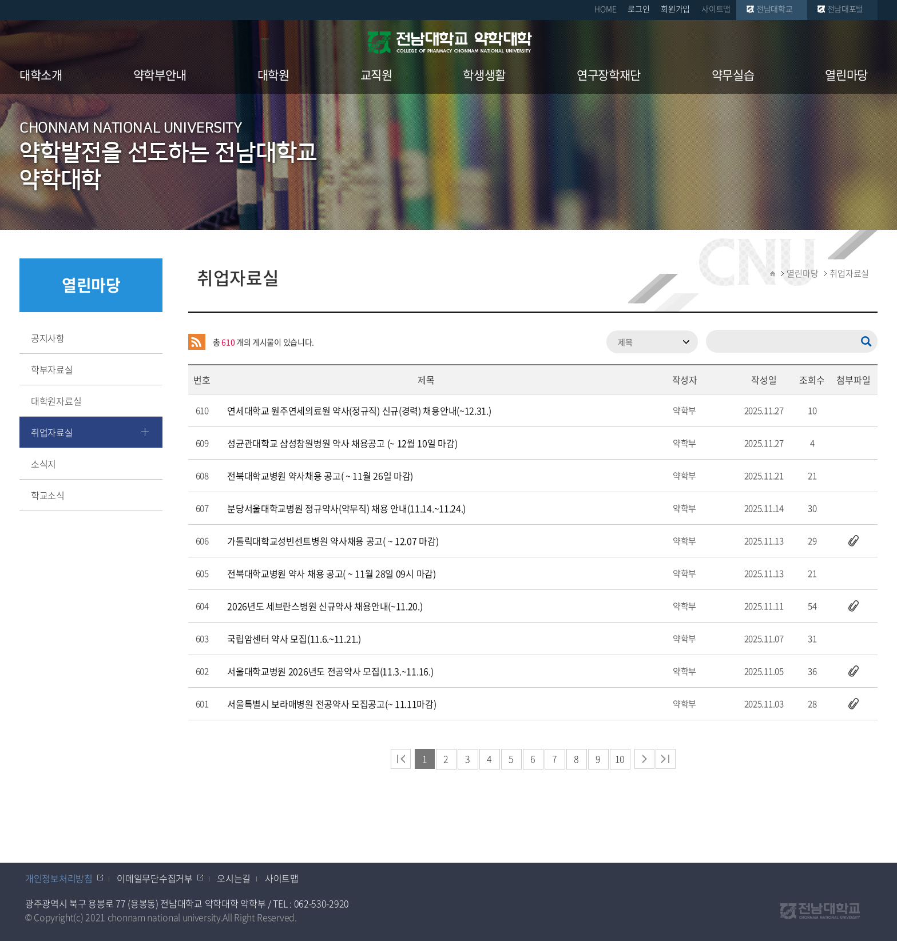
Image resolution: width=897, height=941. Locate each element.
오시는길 (234, 878)
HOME (605, 8)
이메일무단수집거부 (154, 878)
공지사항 (48, 338)
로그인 (638, 8)
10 (620, 758)
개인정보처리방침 (59, 878)
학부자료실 (52, 369)
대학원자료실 (56, 401)
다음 (644, 759)
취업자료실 (52, 432)
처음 (401, 759)
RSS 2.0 (196, 342)
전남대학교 (774, 8)
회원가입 (675, 8)
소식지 (43, 463)
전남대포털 (845, 8)
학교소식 (48, 495)
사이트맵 (716, 8)
